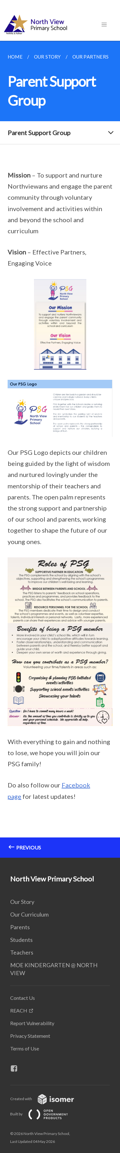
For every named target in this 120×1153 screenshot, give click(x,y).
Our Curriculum (29, 914)
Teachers (21, 952)
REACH (18, 1010)
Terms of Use (24, 1048)
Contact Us (22, 998)
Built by (44, 1114)
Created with (47, 1098)
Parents (20, 927)
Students (21, 939)
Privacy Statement (30, 1036)
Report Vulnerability (32, 1023)
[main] (60, 449)
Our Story (22, 901)
